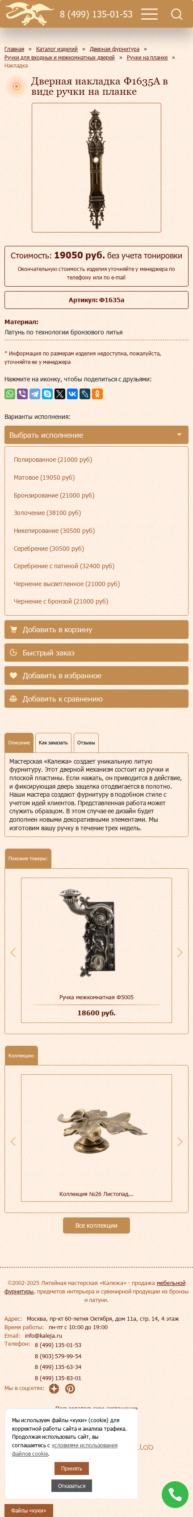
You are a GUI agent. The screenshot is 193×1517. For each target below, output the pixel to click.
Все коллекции (96, 1225)
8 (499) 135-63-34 (58, 1366)
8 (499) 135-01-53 (96, 14)
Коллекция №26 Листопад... (96, 1193)
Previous (13, 952)
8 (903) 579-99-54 (58, 1356)
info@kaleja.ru (43, 1335)
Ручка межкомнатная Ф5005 (96, 997)
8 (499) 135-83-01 (58, 1378)
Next (180, 952)
